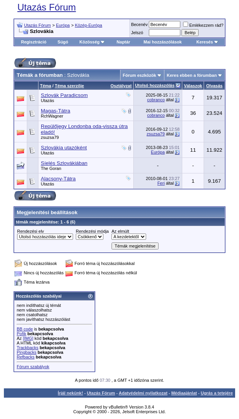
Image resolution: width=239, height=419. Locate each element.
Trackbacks (27, 347)
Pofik (21, 333)
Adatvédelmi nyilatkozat (143, 393)
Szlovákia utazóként (64, 148)
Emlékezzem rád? (203, 25)
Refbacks (26, 357)
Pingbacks (27, 352)
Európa (63, 25)
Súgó (63, 42)
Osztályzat (120, 85)
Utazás (47, 100)
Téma (45, 85)
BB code (25, 329)
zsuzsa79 (50, 137)
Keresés (207, 42)
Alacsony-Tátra (58, 179)
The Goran (51, 168)
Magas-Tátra (55, 111)
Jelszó (137, 32)
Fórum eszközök (139, 75)
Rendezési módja (92, 231)
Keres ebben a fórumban (192, 75)
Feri (161, 183)
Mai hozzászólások (162, 42)
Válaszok (193, 85)
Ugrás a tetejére (217, 393)
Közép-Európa (88, 25)
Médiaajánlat (184, 393)
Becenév (139, 24)
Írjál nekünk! (70, 393)
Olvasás (214, 85)
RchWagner (52, 116)
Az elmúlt (120, 231)
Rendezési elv (30, 231)
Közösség (92, 42)
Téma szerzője (69, 85)
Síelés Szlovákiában (64, 163)
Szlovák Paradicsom (64, 95)
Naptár (123, 42)
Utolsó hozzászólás (154, 85)
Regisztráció (33, 42)
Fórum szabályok (33, 366)
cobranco (156, 99)
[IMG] (28, 338)
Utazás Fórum (46, 7)
